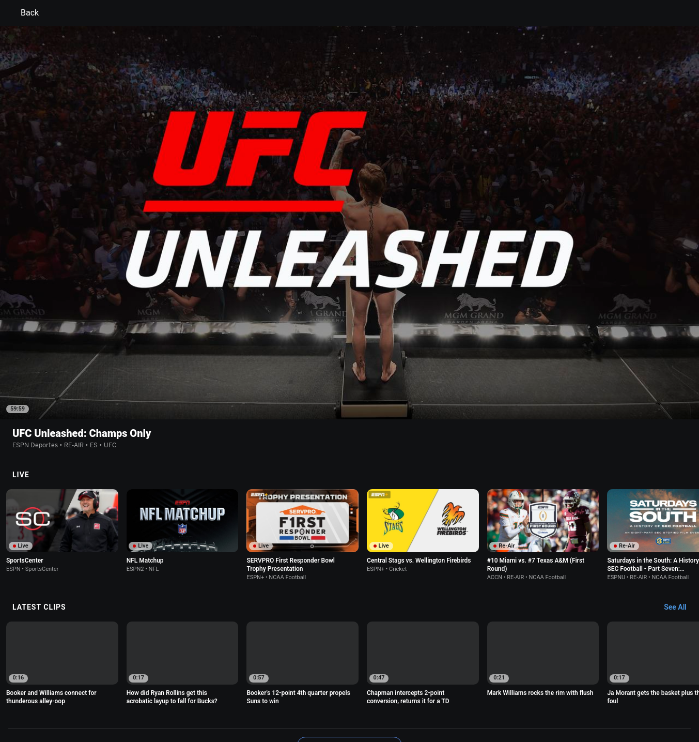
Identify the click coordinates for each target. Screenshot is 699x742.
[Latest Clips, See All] (680, 519)
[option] (62, 442)
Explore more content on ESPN (349, 656)
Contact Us (616, 692)
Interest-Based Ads (399, 692)
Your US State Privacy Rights (219, 692)
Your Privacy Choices (559, 692)
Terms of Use (97, 692)
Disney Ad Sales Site (108, 702)
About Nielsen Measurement (478, 692)
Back (23, 13)
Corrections (216, 702)
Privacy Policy (146, 692)
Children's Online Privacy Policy (316, 692)
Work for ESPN (168, 702)
